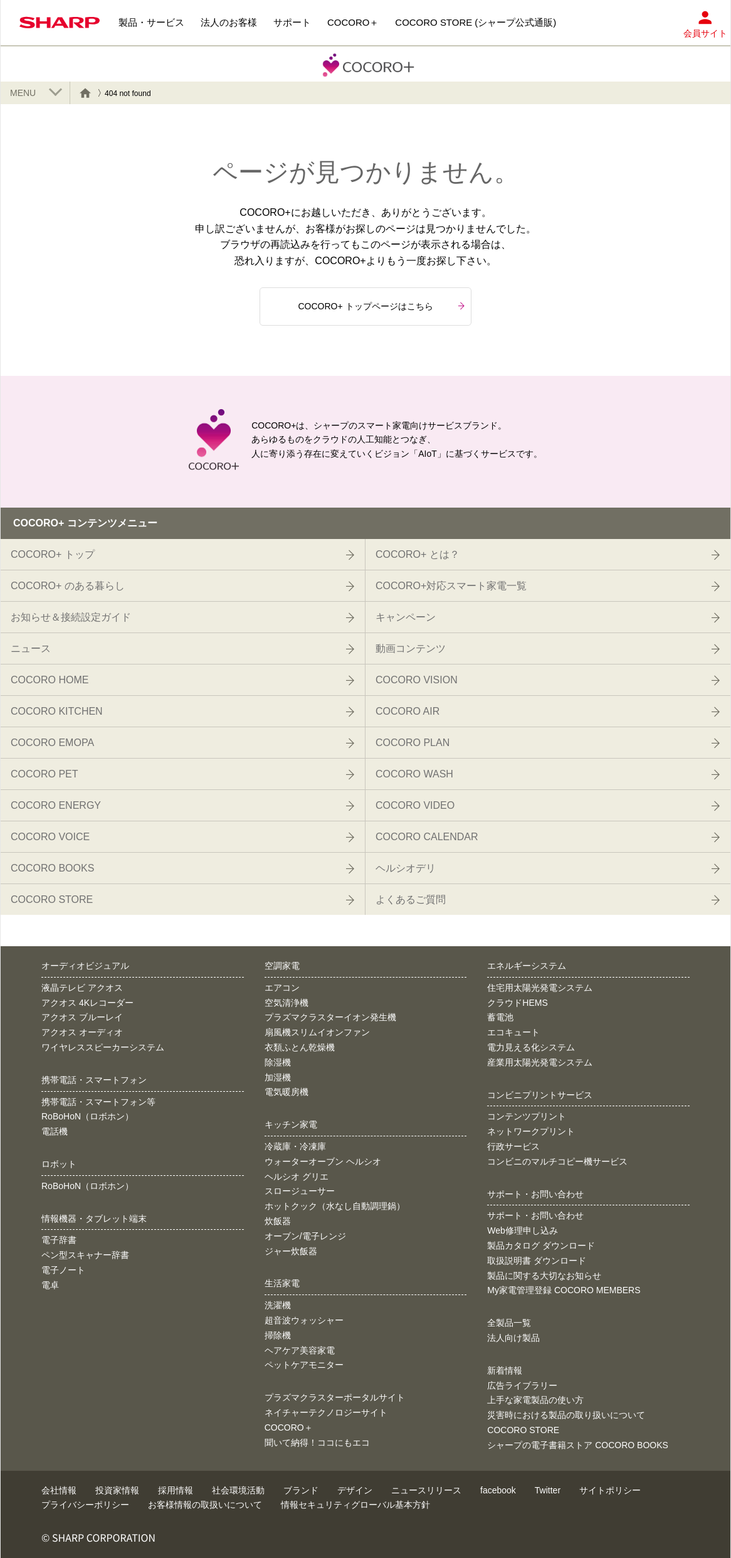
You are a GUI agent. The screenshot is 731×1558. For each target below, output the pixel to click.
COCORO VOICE (181, 837)
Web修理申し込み (522, 1230)
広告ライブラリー (522, 1385)
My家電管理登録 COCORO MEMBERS (563, 1290)
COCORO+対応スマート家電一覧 (547, 586)
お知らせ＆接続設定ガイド (181, 617)
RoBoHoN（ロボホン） (87, 1116)
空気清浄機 (286, 1003)
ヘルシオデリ (547, 868)
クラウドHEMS (517, 1003)
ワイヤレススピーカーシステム (102, 1047)
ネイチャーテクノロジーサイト (326, 1412)
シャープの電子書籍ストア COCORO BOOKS (577, 1445)
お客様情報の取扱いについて (205, 1505)
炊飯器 (278, 1221)
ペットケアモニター (304, 1365)
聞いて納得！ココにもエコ (317, 1443)
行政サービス (513, 1146)
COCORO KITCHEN (181, 711)
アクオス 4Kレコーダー (87, 1003)
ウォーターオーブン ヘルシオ (323, 1161)
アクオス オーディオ (82, 1032)
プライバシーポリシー (85, 1505)
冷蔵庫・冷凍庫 (295, 1146)
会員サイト (705, 21)
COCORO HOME (181, 680)
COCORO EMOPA (181, 742)
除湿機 (278, 1062)
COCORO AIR (547, 711)
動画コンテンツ (547, 648)
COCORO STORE (181, 899)
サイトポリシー (610, 1490)
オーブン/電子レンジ (305, 1236)
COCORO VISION (547, 680)
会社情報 (58, 1490)
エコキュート (513, 1032)
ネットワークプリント (531, 1131)
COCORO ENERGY (181, 805)
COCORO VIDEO (547, 805)
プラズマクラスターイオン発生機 (330, 1017)
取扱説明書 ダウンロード (536, 1261)
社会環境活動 (238, 1490)
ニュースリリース (426, 1490)
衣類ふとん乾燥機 (300, 1047)
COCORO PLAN (547, 742)
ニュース (181, 648)
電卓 (50, 1285)
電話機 (54, 1131)
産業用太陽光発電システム (539, 1062)
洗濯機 (278, 1305)
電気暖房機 (286, 1092)
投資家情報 (117, 1490)
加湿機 (278, 1077)
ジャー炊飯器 (291, 1251)
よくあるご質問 (547, 899)
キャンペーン (547, 617)
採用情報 (175, 1490)
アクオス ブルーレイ (82, 1017)
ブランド (300, 1490)
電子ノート (63, 1270)
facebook (498, 1490)
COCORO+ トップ (181, 554)
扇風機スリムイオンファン (317, 1032)
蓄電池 (500, 1017)
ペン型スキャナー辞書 (85, 1255)
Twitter (547, 1490)
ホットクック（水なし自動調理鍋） (335, 1206)
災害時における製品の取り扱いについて (566, 1415)
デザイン (354, 1490)
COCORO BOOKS (181, 868)
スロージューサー (300, 1191)
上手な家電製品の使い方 (535, 1400)
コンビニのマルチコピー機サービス (557, 1161)
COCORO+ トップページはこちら (381, 306)
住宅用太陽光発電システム (539, 988)
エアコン (282, 988)
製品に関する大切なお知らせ (544, 1276)
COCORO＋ (289, 1427)
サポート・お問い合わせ (535, 1215)
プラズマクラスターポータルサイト (335, 1397)
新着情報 (504, 1370)
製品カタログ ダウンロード (541, 1246)
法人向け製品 (513, 1338)
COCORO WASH (547, 774)
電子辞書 (58, 1240)
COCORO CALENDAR (547, 837)
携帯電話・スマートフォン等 (98, 1102)
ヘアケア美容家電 (300, 1350)
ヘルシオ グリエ (297, 1176)
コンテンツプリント (526, 1116)
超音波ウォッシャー (304, 1320)
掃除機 (278, 1335)
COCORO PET (181, 774)
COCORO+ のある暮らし (181, 586)
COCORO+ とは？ (547, 554)
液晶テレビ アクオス (82, 988)
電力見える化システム (531, 1047)
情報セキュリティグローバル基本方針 (355, 1505)
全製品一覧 (509, 1323)
